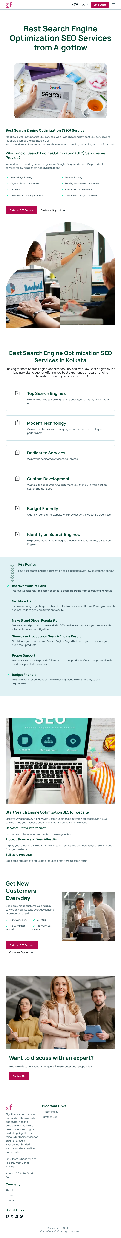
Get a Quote (100, 4)
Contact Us (19, 1076)
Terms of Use (49, 1116)
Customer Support (53, 210)
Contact (11, 1200)
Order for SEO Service (21, 210)
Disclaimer (52, 1228)
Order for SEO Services (22, 945)
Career (10, 1195)
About (9, 1190)
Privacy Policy (50, 1111)
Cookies (67, 1228)
